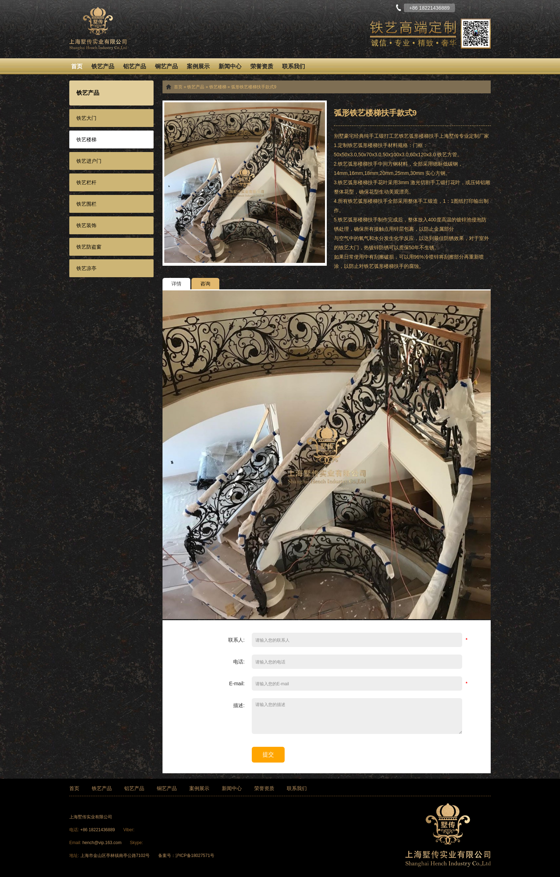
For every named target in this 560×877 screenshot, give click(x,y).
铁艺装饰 (86, 225)
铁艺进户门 (88, 161)
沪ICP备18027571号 (194, 855)
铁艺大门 (86, 118)
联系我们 (293, 66)
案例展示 (198, 66)
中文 (467, 7)
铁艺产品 (102, 66)
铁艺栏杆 (86, 182)
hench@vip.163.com (102, 842)
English (485, 7)
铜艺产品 (166, 66)
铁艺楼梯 (86, 139)
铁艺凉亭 (86, 268)
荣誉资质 (261, 66)
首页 (76, 66)
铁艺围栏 (86, 204)
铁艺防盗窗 (88, 247)
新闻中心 (230, 66)
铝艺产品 (134, 66)
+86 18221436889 (98, 829)
